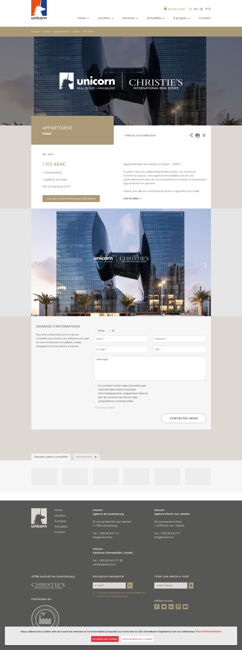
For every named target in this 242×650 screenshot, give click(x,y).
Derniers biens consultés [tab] (51, 457)
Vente (46, 31)
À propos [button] (180, 18)
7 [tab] (190, 306)
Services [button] (128, 18)
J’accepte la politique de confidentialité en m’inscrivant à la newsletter (121, 594)
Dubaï (76, 31)
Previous (32, 262)
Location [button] (104, 18)
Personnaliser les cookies (137, 639)
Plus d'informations (208, 631)
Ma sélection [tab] (86, 457)
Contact (205, 18)
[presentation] (181, 394)
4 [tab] (175, 306)
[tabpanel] (121, 262)
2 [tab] (165, 306)
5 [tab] (180, 306)
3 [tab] (170, 306)
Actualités (61, 526)
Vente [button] (82, 18)
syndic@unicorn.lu (104, 564)
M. (113, 331)
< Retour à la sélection (140, 135)
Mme (101, 331)
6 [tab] (185, 306)
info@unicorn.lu (102, 537)
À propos (60, 521)
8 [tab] (195, 306)
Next (209, 262)
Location (60, 515)
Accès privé (176, 9)
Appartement (61, 31)
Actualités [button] (154, 18)
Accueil (35, 31)
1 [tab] (161, 306)
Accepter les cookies (105, 639)
